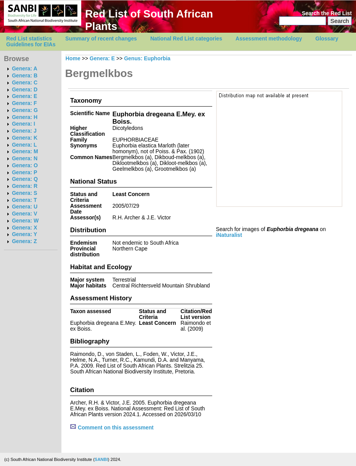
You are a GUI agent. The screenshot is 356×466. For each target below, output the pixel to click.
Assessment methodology (269, 39)
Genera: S (24, 193)
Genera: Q (25, 179)
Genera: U (25, 207)
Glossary (327, 39)
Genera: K (25, 138)
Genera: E (24, 96)
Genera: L (24, 145)
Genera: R (25, 186)
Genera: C (25, 83)
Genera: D (25, 90)
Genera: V (24, 214)
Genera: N (25, 158)
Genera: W (25, 221)
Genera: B (25, 76)
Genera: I (23, 124)
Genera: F (24, 103)
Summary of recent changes (101, 39)
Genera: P (24, 172)
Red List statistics (29, 39)
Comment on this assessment (112, 428)
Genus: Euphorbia (147, 58)
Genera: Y (24, 234)
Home (73, 58)
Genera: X (24, 228)
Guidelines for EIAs (31, 44)
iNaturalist (229, 235)
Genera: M (25, 151)
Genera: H (25, 117)
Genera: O (25, 165)
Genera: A (24, 69)
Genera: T (24, 200)
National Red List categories (186, 39)
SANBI (101, 459)
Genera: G (25, 110)
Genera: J (24, 131)
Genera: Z (24, 241)
